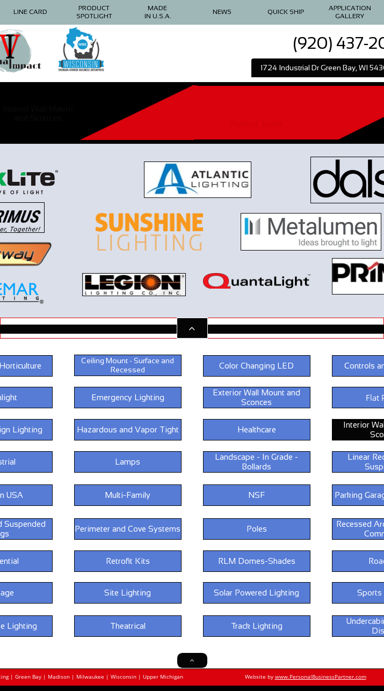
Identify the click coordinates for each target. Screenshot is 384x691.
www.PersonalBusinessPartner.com (320, 676)
